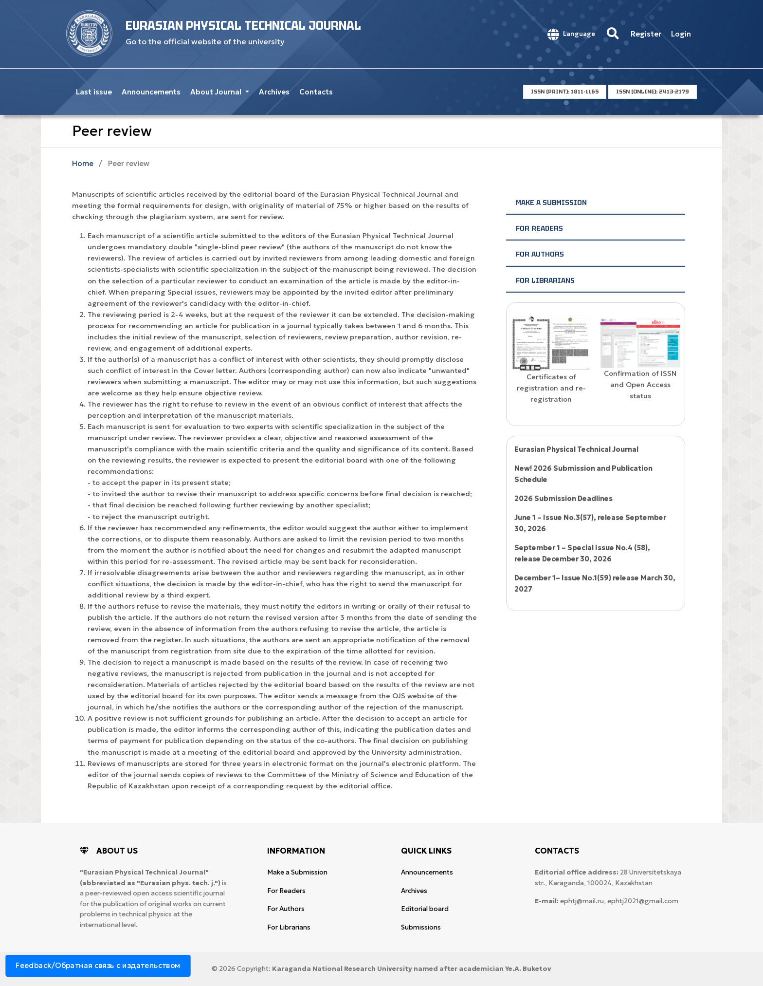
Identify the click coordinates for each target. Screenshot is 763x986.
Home (82, 163)
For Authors (540, 270)
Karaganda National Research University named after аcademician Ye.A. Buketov (411, 969)
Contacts (316, 91)
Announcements (151, 91)
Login (681, 33)
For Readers (539, 244)
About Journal (216, 91)
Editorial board (425, 909)
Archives (274, 91)
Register (646, 33)
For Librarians (545, 296)
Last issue (94, 91)
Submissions (421, 927)
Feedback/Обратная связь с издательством (98, 965)
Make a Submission (551, 218)
